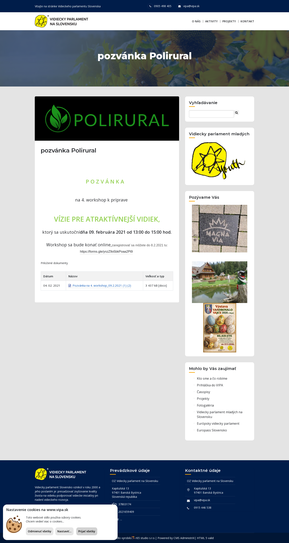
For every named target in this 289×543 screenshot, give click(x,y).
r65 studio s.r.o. (145, 538)
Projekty (229, 21)
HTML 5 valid (205, 538)
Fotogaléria (205, 405)
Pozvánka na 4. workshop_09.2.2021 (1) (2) (99, 285)
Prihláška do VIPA (210, 385)
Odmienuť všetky (39, 531)
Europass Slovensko (212, 430)
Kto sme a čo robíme (212, 378)
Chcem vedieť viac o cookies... (45, 521)
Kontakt (247, 21)
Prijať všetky (86, 531)
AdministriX (187, 538)
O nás (196, 21)
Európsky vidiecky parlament (218, 423)
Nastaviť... (64, 531)
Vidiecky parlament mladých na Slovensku (219, 414)
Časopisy (203, 392)
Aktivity (211, 21)
